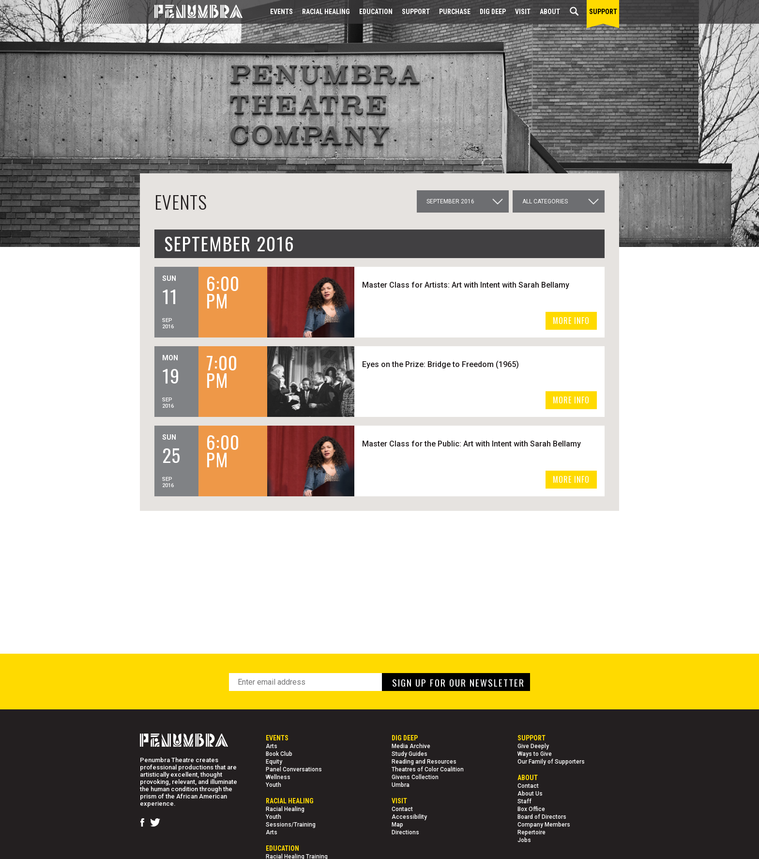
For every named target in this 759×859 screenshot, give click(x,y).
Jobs (524, 840)
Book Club (279, 754)
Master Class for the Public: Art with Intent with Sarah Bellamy (473, 443)
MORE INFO (571, 320)
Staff (524, 801)
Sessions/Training (291, 824)
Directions (405, 832)
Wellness (278, 777)
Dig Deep (493, 11)
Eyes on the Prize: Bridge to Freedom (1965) (442, 364)
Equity (274, 761)
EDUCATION (376, 11)
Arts (271, 746)
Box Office (531, 809)
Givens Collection (415, 777)
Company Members (543, 824)
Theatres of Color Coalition (428, 769)
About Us (530, 793)
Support (416, 11)
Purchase (455, 11)
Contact (402, 809)
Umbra (401, 785)
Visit (523, 11)
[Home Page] (191, 12)
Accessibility (409, 816)
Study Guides (409, 754)
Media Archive (411, 746)
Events (281, 11)
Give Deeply (533, 746)
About (550, 11)
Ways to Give (534, 754)
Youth (273, 785)
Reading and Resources (424, 761)
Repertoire (531, 832)
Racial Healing (326, 11)
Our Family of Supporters (551, 761)
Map (397, 824)
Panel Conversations (294, 769)
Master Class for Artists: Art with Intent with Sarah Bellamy (467, 285)
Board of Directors (541, 816)
